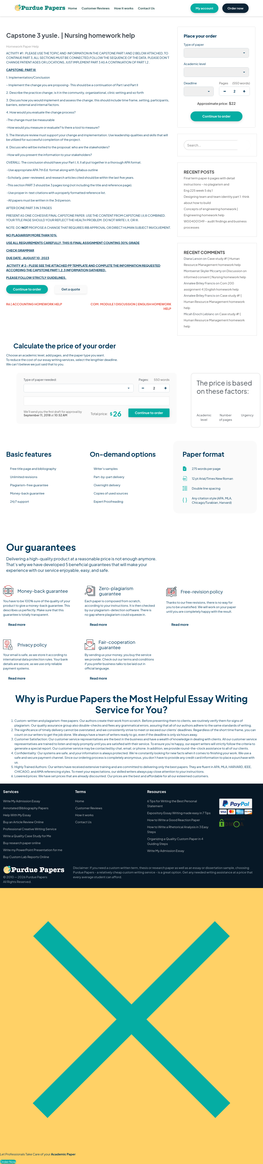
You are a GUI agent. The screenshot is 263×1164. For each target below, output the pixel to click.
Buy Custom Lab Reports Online (26, 857)
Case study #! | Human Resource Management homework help (214, 301)
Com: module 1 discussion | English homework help (131, 306)
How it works (123, 8)
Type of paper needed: (40, 379)
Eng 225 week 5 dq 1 (198, 190)
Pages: (144, 379)
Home (72, 8)
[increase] (244, 91)
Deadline (190, 83)
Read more (16, 624)
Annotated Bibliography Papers (25, 808)
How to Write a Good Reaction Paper (173, 820)
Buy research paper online (22, 843)
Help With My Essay (17, 815)
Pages (223, 83)
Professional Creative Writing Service (30, 829)
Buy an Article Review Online (23, 822)
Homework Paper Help (22, 46)
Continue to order (27, 289)
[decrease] (224, 91)
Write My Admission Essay (21, 801)
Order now (235, 8)
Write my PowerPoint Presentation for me (32, 850)
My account (204, 8)
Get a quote (70, 289)
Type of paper (194, 44)
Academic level (195, 64)
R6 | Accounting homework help (34, 304)
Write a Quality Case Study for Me (27, 836)
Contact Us (146, 8)
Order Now (8, 1162)
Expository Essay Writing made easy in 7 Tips (179, 813)
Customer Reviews (96, 8)
